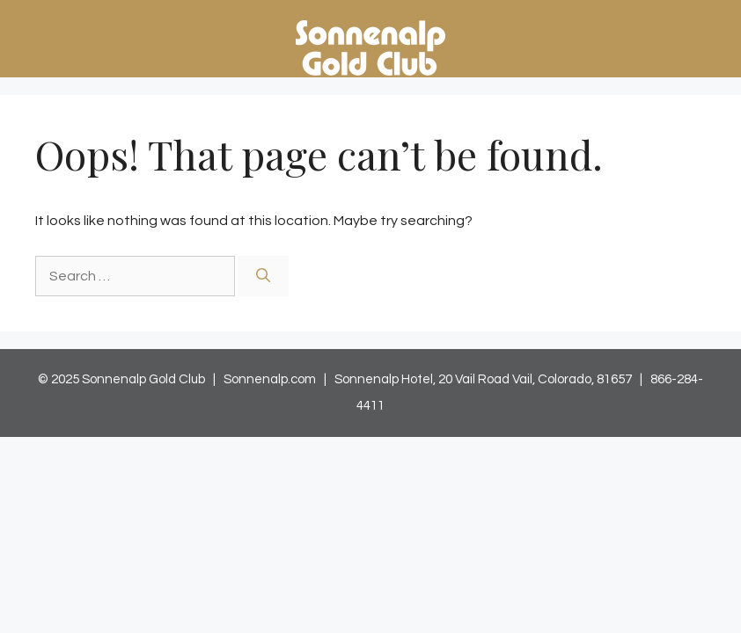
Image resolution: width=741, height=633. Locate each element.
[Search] (263, 276)
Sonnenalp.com (270, 379)
